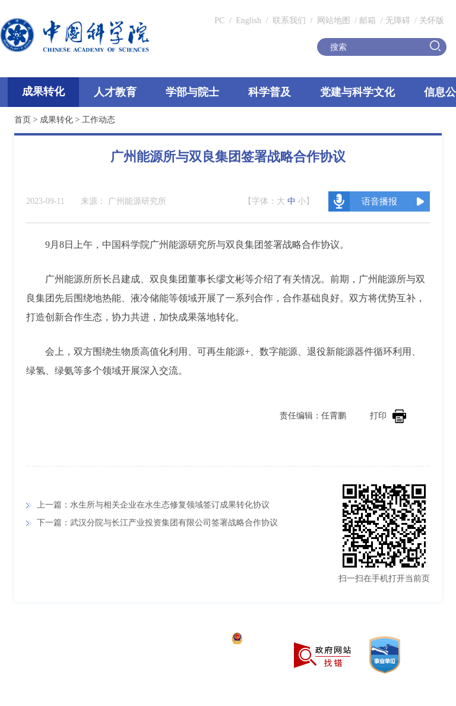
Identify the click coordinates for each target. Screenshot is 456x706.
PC (219, 20)
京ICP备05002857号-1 (184, 639)
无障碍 (397, 20)
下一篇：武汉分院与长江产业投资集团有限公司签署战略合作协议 (157, 522)
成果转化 (43, 91)
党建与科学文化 (357, 92)
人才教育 (115, 92)
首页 (22, 119)
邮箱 (367, 20)
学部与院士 (192, 92)
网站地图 (332, 20)
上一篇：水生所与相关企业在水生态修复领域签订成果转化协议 (153, 504)
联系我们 (289, 20)
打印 (388, 415)
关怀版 (431, 20)
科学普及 (269, 92)
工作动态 (98, 119)
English (248, 20)
